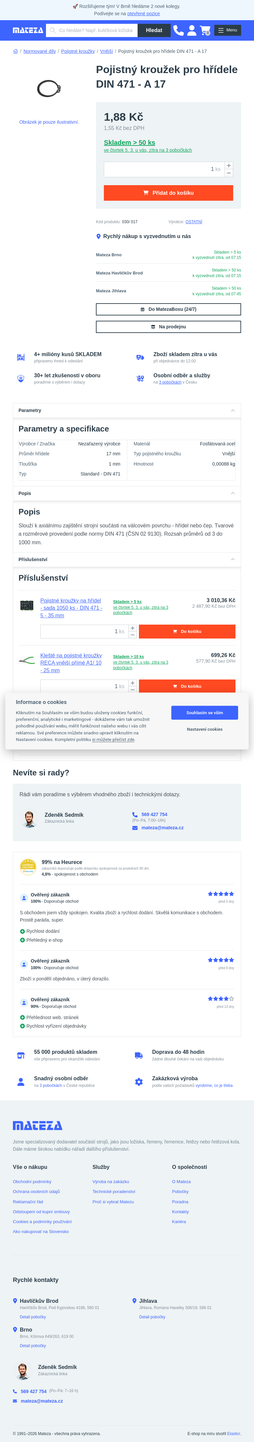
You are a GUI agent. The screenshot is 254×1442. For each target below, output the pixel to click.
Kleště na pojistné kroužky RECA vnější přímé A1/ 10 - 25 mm (71, 663)
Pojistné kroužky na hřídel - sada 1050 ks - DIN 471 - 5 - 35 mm (71, 608)
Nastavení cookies (205, 729)
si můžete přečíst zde (113, 739)
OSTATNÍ (194, 222)
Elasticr (233, 1433)
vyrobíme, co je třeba (214, 1085)
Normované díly (39, 51)
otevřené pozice (143, 13)
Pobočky (180, 1191)
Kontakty (180, 1211)
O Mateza (181, 1181)
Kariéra (179, 1221)
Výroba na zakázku (111, 1181)
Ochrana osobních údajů (36, 1191)
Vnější (106, 51)
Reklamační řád (28, 1201)
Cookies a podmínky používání (42, 1221)
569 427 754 (149, 814)
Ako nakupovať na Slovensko (41, 1231)
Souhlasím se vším (205, 712)
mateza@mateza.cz (158, 828)
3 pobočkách (170, 382)
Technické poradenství (114, 1191)
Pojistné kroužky (78, 51)
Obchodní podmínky (32, 1181)
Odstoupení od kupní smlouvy (41, 1211)
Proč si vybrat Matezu (113, 1201)
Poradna (180, 1201)
